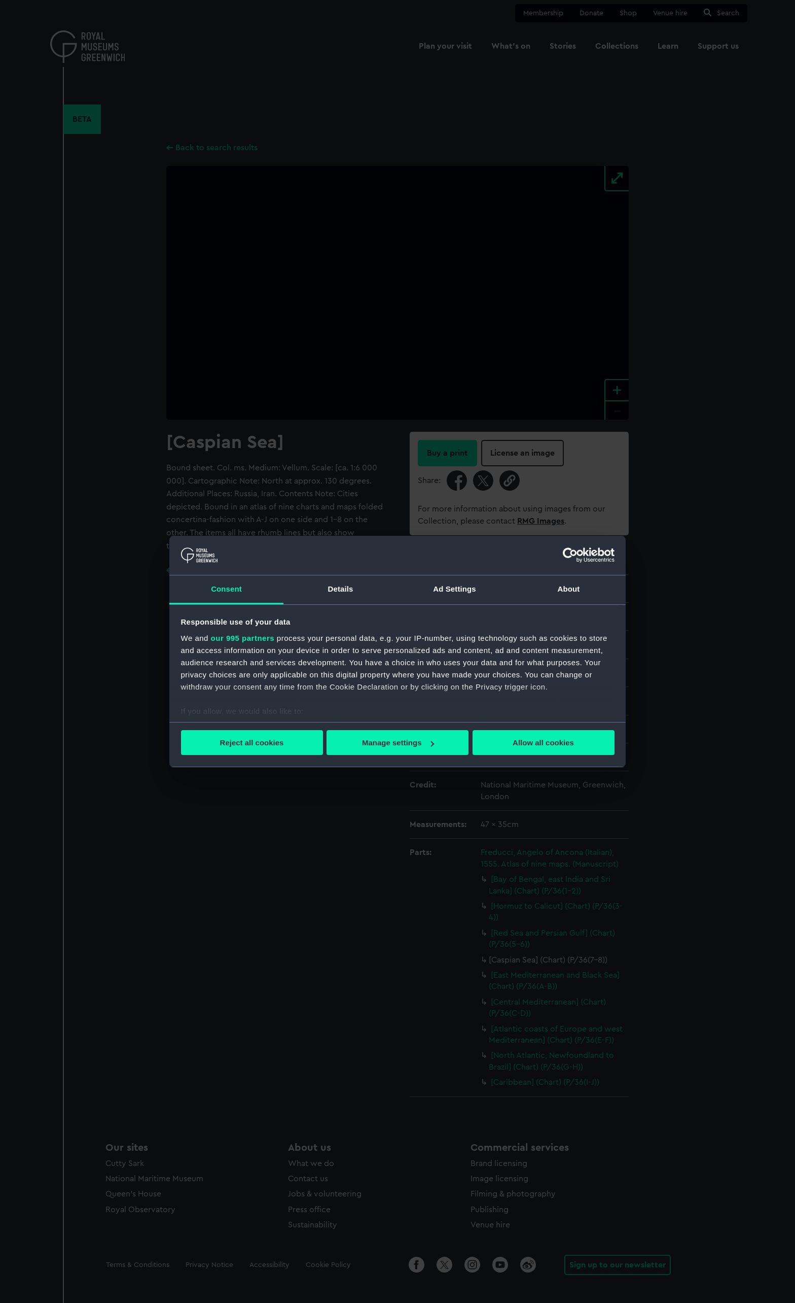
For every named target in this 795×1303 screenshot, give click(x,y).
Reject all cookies (252, 742)
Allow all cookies (543, 742)
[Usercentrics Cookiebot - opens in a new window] (570, 555)
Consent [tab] (226, 589)
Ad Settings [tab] (454, 589)
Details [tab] (340, 589)
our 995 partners (243, 638)
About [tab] (569, 589)
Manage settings (398, 742)
